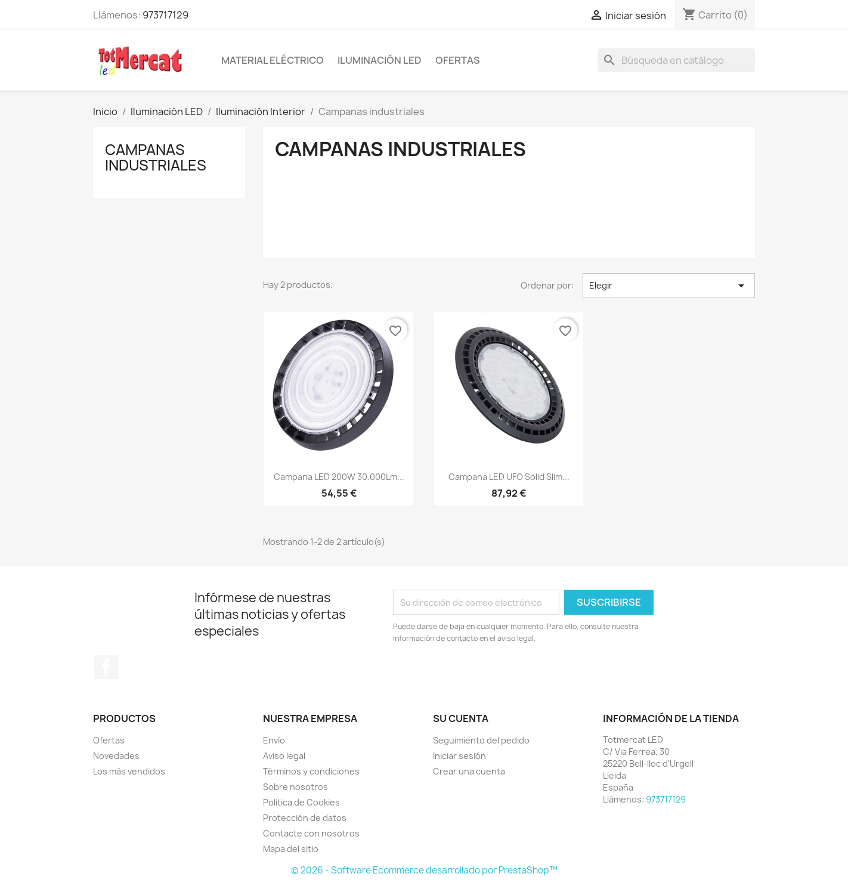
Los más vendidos (129, 771)
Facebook (106, 667)
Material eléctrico (272, 60)
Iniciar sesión (459, 755)
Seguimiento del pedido (481, 740)
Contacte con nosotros (311, 833)
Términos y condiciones (311, 771)
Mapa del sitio (290, 848)
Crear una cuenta (469, 771)
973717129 (165, 14)
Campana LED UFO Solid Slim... (509, 476)
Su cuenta (460, 718)
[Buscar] (676, 60)
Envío (274, 740)
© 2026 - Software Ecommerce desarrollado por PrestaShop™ (424, 870)
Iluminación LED (380, 60)
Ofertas (457, 60)
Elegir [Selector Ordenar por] (668, 285)
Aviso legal (284, 755)
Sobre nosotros (295, 786)
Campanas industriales (155, 157)
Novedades (116, 755)
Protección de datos (304, 817)
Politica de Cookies (301, 802)
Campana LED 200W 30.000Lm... (339, 476)
